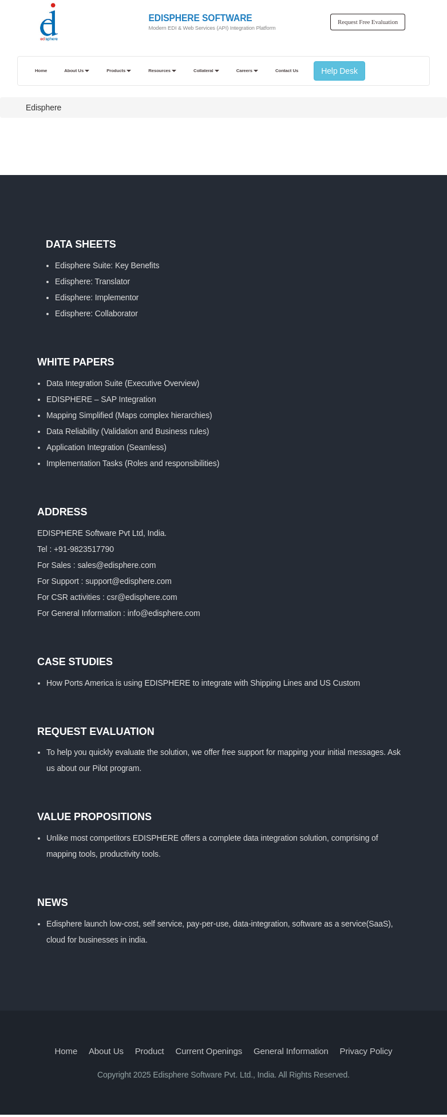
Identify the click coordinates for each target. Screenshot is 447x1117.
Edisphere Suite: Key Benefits (107, 265)
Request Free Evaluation (368, 21)
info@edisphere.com (164, 613)
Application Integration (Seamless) (106, 447)
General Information (291, 1051)
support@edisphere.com (128, 581)
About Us (106, 1051)
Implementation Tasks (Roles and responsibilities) (132, 463)
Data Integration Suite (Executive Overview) (122, 383)
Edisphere (43, 107)
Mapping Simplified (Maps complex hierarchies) (129, 415)
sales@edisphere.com (116, 565)
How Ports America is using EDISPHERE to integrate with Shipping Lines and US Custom (203, 682)
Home (66, 1051)
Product (149, 1051)
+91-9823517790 (84, 549)
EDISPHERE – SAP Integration (101, 399)
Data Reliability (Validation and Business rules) (127, 431)
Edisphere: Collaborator (96, 313)
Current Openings (208, 1051)
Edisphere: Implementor (97, 297)
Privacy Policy (366, 1051)
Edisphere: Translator (92, 281)
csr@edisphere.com (142, 597)
